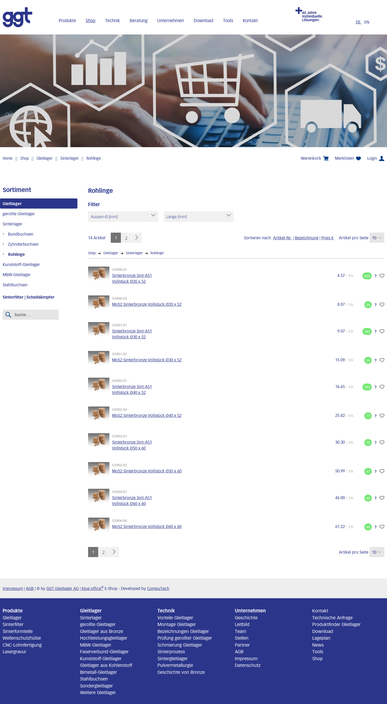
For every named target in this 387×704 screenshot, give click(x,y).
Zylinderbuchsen (23, 244)
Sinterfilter (13, 624)
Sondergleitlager (96, 685)
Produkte (67, 20)
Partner (242, 644)
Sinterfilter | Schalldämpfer (28, 297)
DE (359, 21)
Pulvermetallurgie (175, 665)
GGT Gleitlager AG (62, 588)
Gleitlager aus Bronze (101, 631)
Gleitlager (45, 158)
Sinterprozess (171, 651)
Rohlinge (93, 158)
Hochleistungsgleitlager (103, 637)
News (318, 644)
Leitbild (242, 624)
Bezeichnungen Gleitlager (183, 631)
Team (240, 631)
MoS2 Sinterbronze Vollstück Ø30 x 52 (146, 359)
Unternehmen (170, 20)
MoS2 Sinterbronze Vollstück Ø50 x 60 (146, 470)
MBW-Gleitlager (17, 274)
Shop (90, 20)
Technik (112, 20)
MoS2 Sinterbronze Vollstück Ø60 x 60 (146, 526)
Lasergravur (14, 651)
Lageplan (321, 637)
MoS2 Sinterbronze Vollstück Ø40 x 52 (146, 415)
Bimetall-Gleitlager (98, 672)
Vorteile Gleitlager (175, 617)
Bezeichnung (306, 237)
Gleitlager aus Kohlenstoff (106, 665)
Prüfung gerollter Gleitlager (184, 637)
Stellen (241, 637)
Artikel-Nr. (282, 237)
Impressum (13, 588)
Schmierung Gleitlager (179, 644)
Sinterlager (69, 158)
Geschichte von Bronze (181, 672)
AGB (30, 588)
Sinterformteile (18, 631)
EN (366, 21)
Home (8, 158)
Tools (228, 20)
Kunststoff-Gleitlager (21, 264)
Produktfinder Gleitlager (336, 624)
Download (203, 20)
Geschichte (246, 617)
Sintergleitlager (172, 658)
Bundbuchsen (20, 234)
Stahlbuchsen (15, 284)
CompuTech (158, 588)
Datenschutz (247, 665)
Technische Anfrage (332, 617)
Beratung (139, 20)
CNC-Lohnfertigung (22, 644)
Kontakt (250, 20)
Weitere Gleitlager (98, 692)
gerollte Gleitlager (19, 213)
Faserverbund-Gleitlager (104, 651)
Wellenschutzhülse (22, 637)
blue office (93, 588)
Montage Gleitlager (176, 624)
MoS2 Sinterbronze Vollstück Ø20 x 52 (146, 304)
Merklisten (348, 158)
